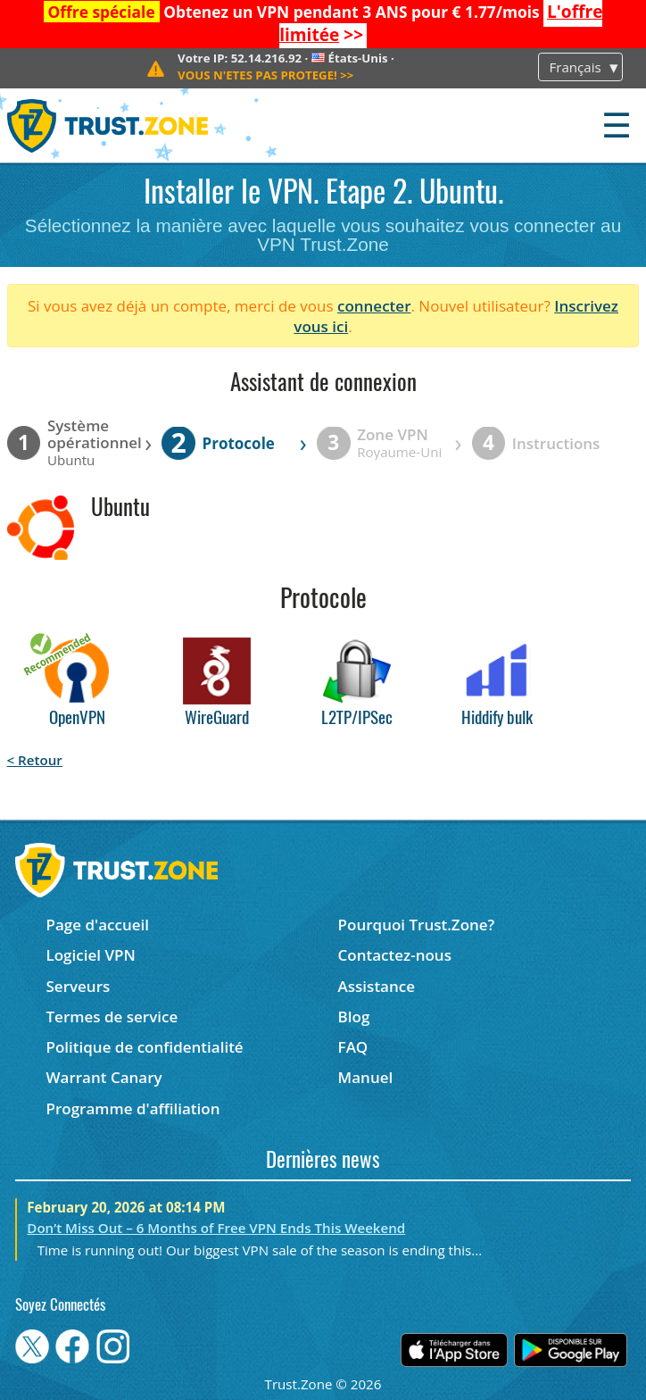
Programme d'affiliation (132, 1108)
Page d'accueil (97, 924)
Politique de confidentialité (144, 1047)
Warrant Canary (104, 1077)
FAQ (353, 1047)
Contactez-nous (394, 955)
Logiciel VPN (90, 955)
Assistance (376, 986)
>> (265, 75)
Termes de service (112, 1016)
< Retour (34, 760)
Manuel (365, 1077)
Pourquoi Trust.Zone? (416, 924)
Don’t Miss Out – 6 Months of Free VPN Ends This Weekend (216, 1228)
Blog (354, 1016)
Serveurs (78, 986)
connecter (374, 306)
